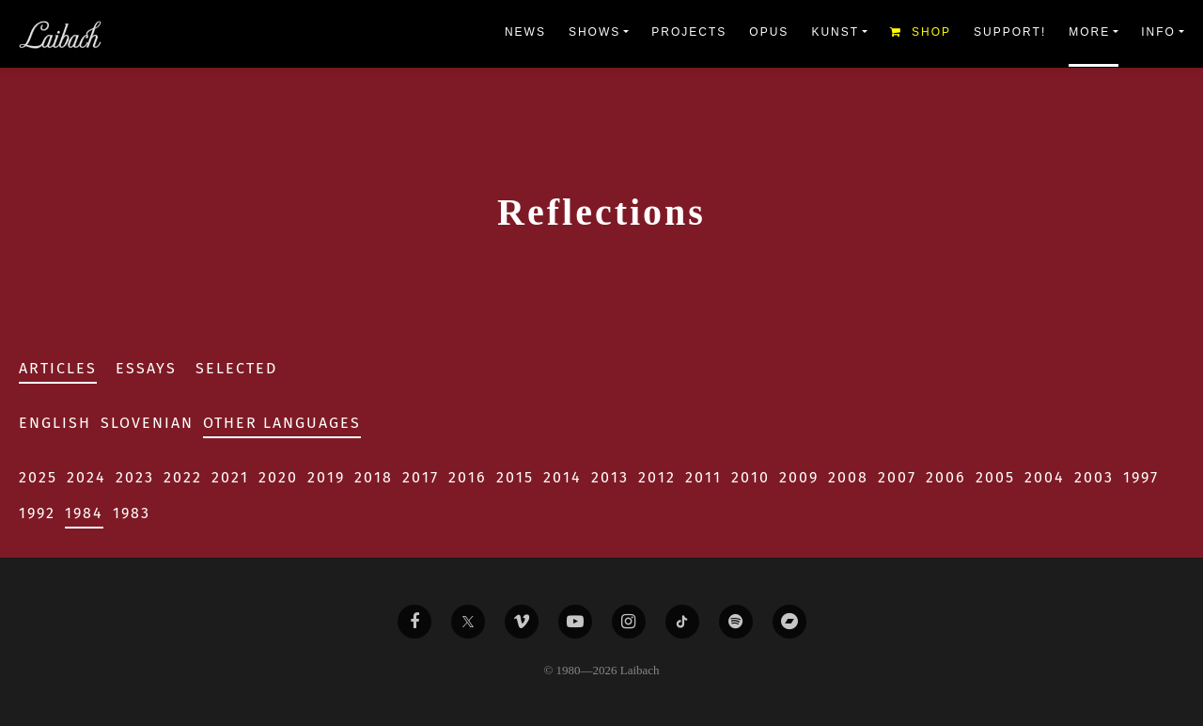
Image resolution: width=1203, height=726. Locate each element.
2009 (799, 477)
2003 (1094, 477)
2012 (657, 477)
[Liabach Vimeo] (522, 622)
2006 (946, 477)
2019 (326, 477)
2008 (848, 477)
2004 (1044, 477)
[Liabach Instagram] (629, 622)
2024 (86, 477)
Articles (58, 368)
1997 (1141, 477)
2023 (135, 477)
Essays (146, 368)
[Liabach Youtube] (575, 622)
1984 (84, 513)
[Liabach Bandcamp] (789, 622)
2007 (897, 477)
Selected (236, 368)
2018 (373, 477)
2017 (420, 477)
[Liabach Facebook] (414, 622)
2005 (995, 477)
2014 (562, 477)
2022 (183, 477)
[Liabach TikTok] (682, 622)
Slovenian (147, 423)
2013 (610, 477)
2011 (703, 477)
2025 (38, 477)
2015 (515, 477)
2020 (278, 477)
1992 (37, 513)
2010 (750, 477)
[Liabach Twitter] (468, 622)
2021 (230, 477)
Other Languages (282, 423)
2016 (467, 477)
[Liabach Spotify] (736, 622)
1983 (131, 513)
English (55, 423)
